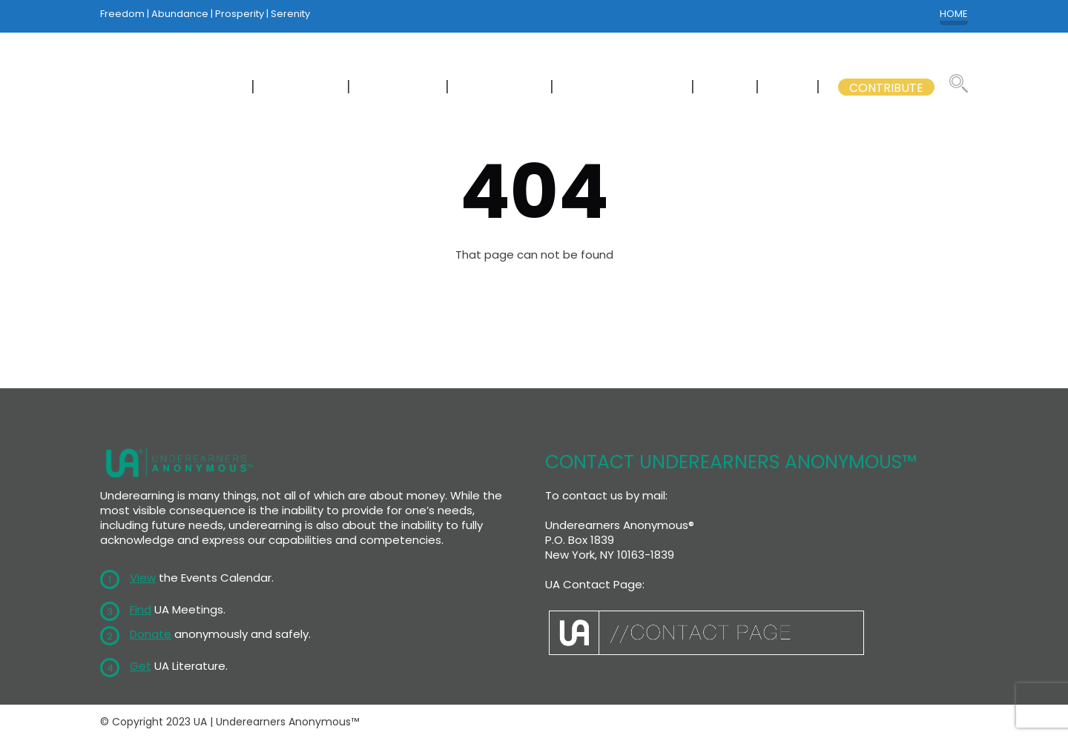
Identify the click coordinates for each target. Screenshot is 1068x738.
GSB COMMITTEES (624, 87)
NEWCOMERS (197, 87)
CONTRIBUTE (886, 87)
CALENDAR (399, 87)
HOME (954, 14)
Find (140, 609)
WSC (726, 87)
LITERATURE (501, 87)
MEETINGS (302, 87)
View (143, 577)
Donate (150, 634)
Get (140, 666)
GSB (789, 87)
